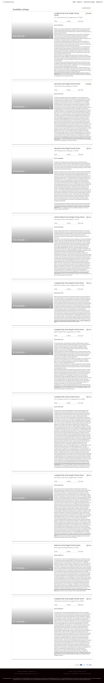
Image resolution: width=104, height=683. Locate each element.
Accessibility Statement (71, 673)
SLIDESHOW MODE (86, 8)
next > (90, 664)
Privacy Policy (82, 671)
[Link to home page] (1, 2)
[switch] (50, 36)
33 (87, 664)
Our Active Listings (89, 2)
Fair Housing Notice (85, 673)
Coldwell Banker (22, 671)
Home (74, 2)
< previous (77, 664)
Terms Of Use (72, 671)
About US (79, 2)
